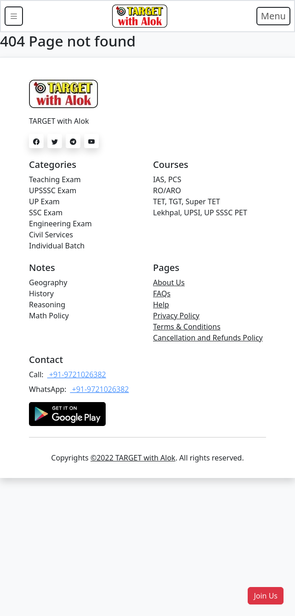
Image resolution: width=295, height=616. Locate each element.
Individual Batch (57, 246)
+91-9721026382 (76, 374)
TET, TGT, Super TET (186, 201)
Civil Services (51, 235)
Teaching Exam (55, 179)
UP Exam (44, 201)
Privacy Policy (176, 316)
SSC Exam (45, 212)
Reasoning (47, 304)
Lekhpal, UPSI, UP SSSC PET (200, 212)
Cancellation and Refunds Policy (208, 338)
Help (161, 304)
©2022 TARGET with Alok (133, 458)
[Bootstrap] (139, 16)
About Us (169, 282)
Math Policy (49, 316)
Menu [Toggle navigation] (273, 16)
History (41, 293)
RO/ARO (167, 190)
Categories (52, 164)
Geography (48, 282)
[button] (266, 595)
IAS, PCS (167, 179)
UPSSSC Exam (52, 190)
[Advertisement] (147, 547)
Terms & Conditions (187, 327)
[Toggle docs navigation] (14, 16)
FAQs (161, 293)
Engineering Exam (60, 224)
